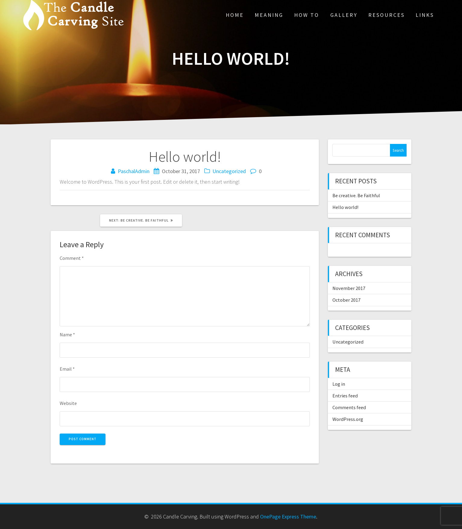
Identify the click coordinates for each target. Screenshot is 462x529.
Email (67, 369)
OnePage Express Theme (288, 516)
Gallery (343, 14)
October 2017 (346, 300)
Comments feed (349, 407)
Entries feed (345, 396)
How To (306, 14)
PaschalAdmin (133, 171)
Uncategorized (229, 171)
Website (68, 403)
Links (425, 14)
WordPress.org (347, 419)
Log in (338, 384)
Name (67, 334)
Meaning (269, 14)
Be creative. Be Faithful (356, 195)
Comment (72, 258)
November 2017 (348, 288)
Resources (386, 14)
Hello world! (345, 207)
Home (235, 14)
